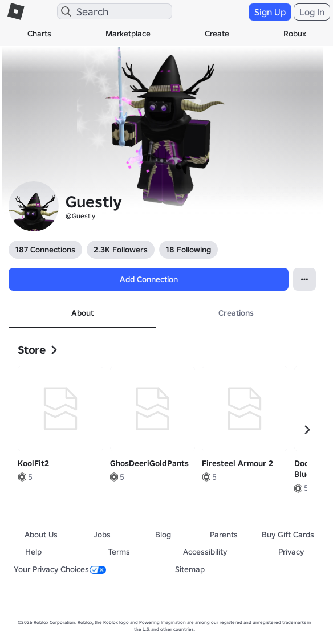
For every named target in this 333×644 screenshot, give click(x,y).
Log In (311, 12)
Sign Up (270, 12)
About (82, 313)
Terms (119, 552)
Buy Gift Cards (288, 534)
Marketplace (128, 33)
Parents (224, 534)
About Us (41, 534)
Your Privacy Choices (60, 569)
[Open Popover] (304, 279)
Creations (236, 313)
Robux (294, 33)
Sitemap (190, 569)
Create (217, 33)
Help (33, 552)
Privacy (291, 552)
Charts (39, 33)
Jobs (102, 534)
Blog (163, 534)
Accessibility (205, 552)
